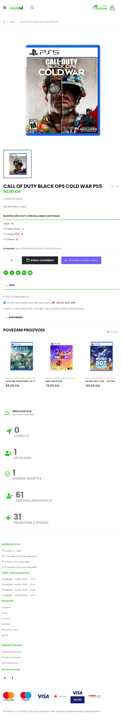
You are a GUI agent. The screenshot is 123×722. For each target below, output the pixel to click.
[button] (32, 8)
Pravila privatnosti (11, 657)
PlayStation (55, 248)
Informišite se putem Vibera (81, 260)
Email (30, 272)
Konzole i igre (42, 248)
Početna (6, 607)
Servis (5, 635)
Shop (4, 613)
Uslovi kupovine (10, 663)
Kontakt (6, 624)
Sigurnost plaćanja (12, 652)
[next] (117, 186)
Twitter (12, 272)
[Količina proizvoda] (11, 260)
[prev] (112, 186)
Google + (24, 272)
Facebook (5, 272)
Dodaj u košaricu (42, 260)
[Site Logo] (16, 7)
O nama (6, 618)
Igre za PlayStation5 (25, 248)
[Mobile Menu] (5, 7)
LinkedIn (18, 272)
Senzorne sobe (10, 630)
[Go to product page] (21, 356)
